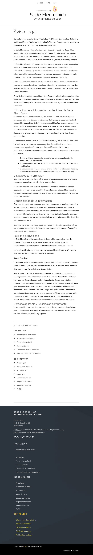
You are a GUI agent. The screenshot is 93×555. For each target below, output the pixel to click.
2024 (25, 546)
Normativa (20, 457)
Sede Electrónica (48, 14)
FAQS (19, 389)
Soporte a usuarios (24, 385)
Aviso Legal (21, 363)
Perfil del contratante (24, 535)
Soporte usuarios (22, 505)
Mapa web (21, 374)
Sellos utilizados (23, 346)
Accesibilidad (22, 370)
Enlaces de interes (24, 378)
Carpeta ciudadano (23, 527)
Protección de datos (25, 366)
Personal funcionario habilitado (29, 353)
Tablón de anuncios (23, 531)
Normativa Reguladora (25, 338)
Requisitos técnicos (24, 381)
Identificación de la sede (26, 334)
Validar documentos (23, 523)
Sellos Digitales (22, 465)
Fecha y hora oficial (24, 342)
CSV (54, 3)
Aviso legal (20, 483)
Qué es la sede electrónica (27, 325)
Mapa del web (21, 494)
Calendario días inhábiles (25, 468)
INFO (48, 3)
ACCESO (40, 3)
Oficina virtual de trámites (26, 520)
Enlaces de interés (23, 498)
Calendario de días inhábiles (28, 349)
